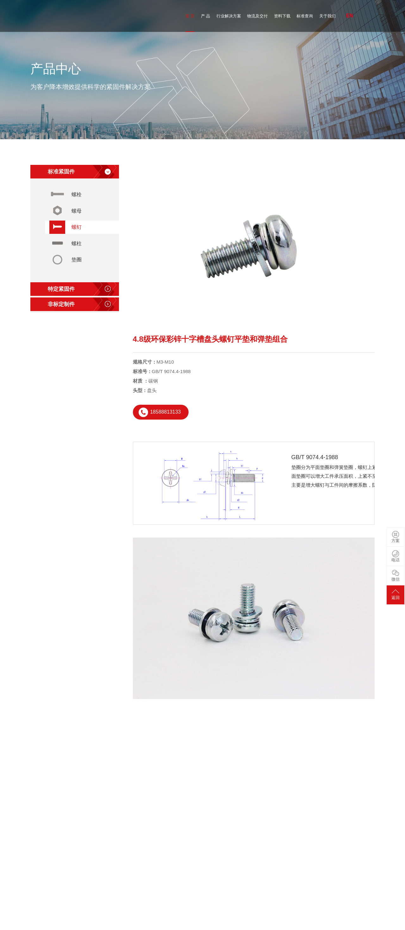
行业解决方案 (228, 16)
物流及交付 (257, 16)
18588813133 (165, 412)
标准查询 (304, 16)
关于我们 (327, 16)
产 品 (205, 16)
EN (349, 15)
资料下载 (282, 16)
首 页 (190, 16)
